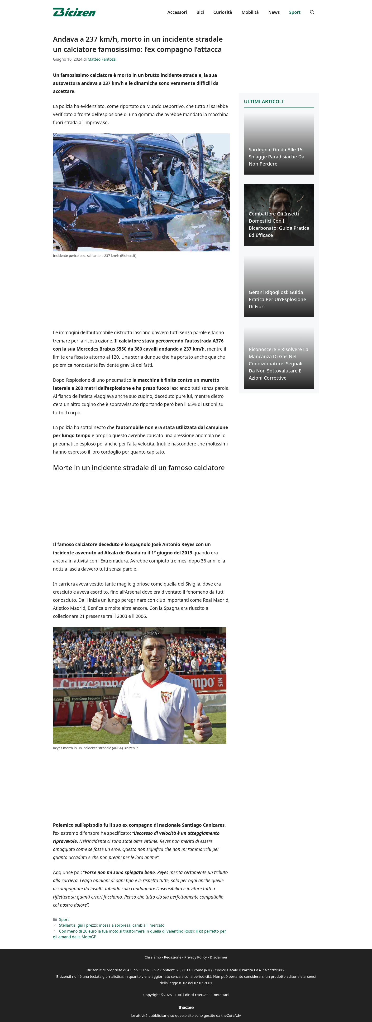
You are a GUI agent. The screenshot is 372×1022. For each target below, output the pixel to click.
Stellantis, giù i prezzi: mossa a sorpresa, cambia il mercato (111, 925)
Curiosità (222, 12)
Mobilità (250, 12)
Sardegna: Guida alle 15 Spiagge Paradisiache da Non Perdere (276, 156)
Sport (294, 12)
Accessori (177, 12)
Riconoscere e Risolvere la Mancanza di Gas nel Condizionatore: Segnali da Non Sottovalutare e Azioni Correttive (278, 363)
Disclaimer (218, 957)
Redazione (172, 957)
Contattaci (220, 994)
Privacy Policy (195, 957)
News (274, 12)
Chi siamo (153, 957)
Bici (200, 12)
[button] (312, 12)
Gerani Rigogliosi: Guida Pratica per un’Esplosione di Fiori (277, 299)
